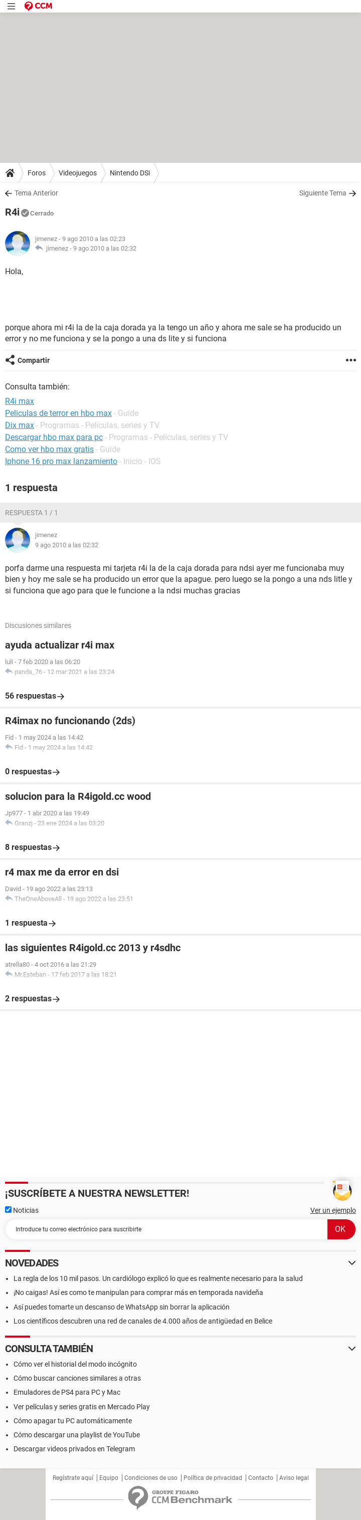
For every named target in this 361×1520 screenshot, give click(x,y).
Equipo (108, 1477)
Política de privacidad (213, 1477)
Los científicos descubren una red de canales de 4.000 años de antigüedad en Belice (143, 1321)
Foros (37, 173)
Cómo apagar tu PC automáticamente (73, 1421)
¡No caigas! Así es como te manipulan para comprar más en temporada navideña (138, 1292)
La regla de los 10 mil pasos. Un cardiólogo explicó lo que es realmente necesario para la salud (158, 1278)
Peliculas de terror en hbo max (58, 413)
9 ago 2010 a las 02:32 (104, 248)
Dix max (19, 425)
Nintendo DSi (130, 173)
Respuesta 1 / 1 (31, 513)
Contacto (260, 1477)
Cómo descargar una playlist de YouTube (77, 1435)
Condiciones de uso (150, 1477)
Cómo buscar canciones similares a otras (77, 1378)
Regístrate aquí (73, 1477)
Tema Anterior (36, 193)
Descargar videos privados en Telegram (74, 1449)
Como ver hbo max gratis (49, 449)
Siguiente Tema (322, 193)
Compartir (34, 360)
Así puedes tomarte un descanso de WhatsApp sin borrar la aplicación (122, 1307)
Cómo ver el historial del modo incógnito (75, 1364)
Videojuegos (78, 173)
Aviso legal (294, 1477)
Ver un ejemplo (333, 1210)
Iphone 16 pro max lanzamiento (61, 461)
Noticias (22, 1210)
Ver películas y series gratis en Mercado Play (82, 1407)
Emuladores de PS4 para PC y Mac (67, 1392)
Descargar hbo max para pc (54, 437)
